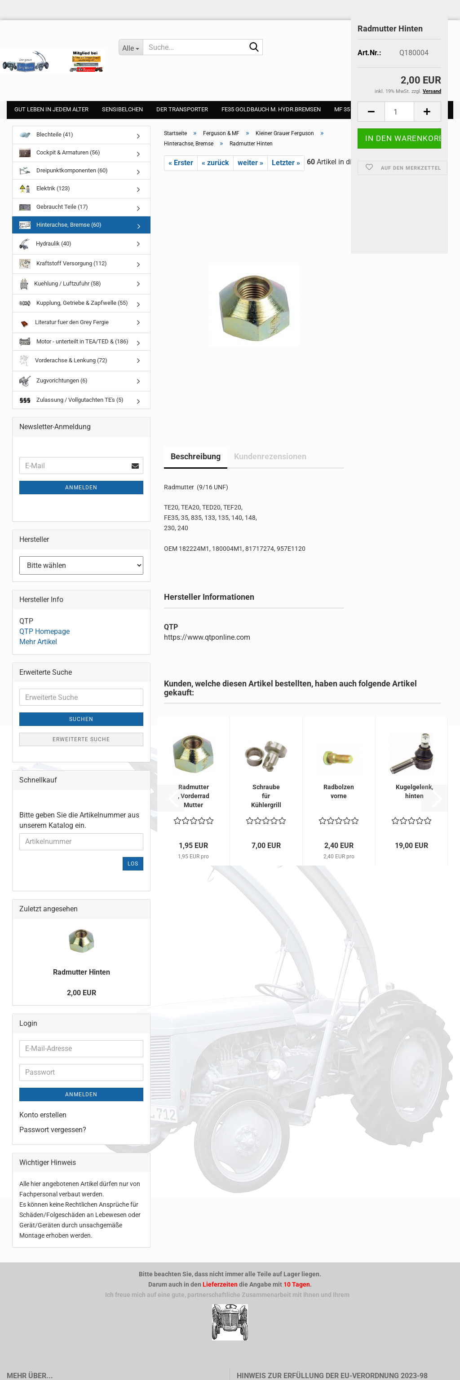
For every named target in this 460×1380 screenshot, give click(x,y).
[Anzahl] (399, 111)
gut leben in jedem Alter (51, 109)
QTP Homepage (44, 631)
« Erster (180, 162)
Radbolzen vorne (338, 791)
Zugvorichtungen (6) (53, 381)
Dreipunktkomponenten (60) (63, 171)
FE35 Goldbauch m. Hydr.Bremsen (271, 109)
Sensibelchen (122, 109)
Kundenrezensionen (270, 456)
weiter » (250, 162)
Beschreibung (196, 456)
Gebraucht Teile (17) (53, 206)
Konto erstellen (42, 1115)
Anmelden (81, 487)
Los (133, 864)
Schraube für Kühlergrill (266, 796)
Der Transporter (182, 109)
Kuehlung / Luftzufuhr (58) (60, 284)
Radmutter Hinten (81, 972)
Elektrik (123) (44, 188)
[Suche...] (131, 47)
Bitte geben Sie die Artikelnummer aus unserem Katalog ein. (79, 820)
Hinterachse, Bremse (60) (60, 225)
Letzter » (286, 162)
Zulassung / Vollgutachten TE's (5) (71, 399)
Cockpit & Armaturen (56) (59, 153)
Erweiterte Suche (81, 739)
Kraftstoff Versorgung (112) (63, 264)
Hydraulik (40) (45, 244)
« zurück (215, 162)
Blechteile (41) (46, 134)
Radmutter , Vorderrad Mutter (193, 796)
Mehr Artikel (38, 641)
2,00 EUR (81, 993)
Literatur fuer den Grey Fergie (64, 322)
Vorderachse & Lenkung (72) (63, 360)
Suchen (81, 719)
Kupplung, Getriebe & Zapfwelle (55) (73, 302)
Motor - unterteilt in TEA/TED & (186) (73, 342)
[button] (371, 111)
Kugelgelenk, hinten (414, 791)
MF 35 (342, 109)
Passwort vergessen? (52, 1129)
